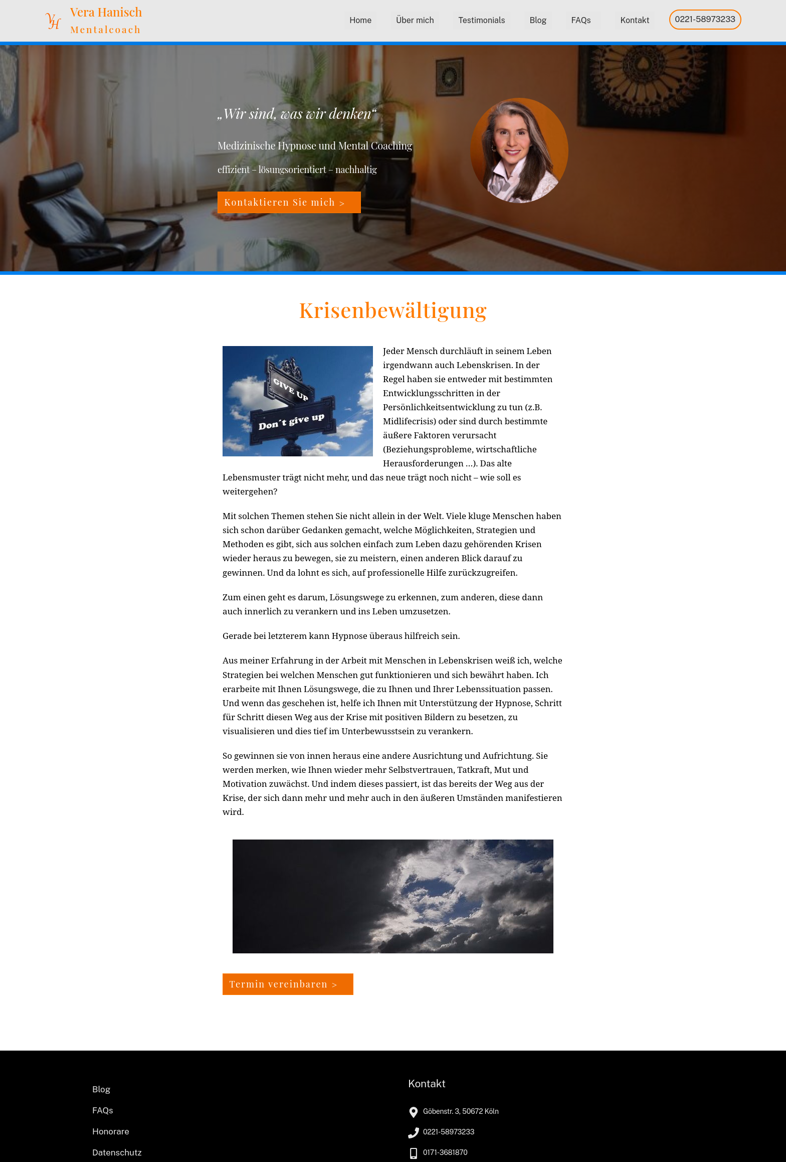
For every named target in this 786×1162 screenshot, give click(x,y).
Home (360, 20)
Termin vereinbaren (279, 984)
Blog (537, 20)
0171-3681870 (445, 1152)
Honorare (110, 1131)
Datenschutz (117, 1152)
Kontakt (634, 20)
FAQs (581, 20)
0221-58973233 (705, 19)
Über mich (415, 20)
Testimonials (481, 20)
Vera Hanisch (106, 12)
